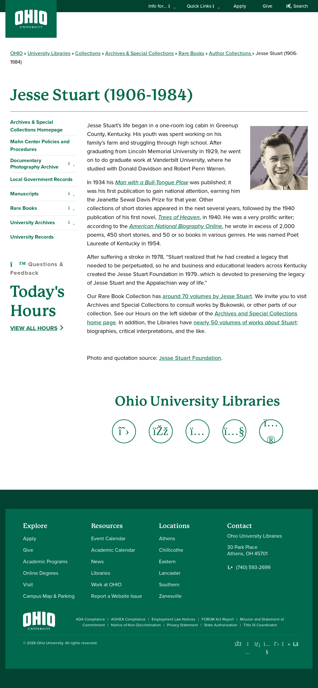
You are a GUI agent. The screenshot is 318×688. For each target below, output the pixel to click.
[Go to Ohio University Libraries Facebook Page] (160, 431)
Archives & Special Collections (139, 53)
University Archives (32, 222)
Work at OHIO (106, 584)
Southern (169, 584)
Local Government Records (41, 179)
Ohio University (50, 643)
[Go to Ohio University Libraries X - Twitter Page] (124, 431)
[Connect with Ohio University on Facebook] (238, 644)
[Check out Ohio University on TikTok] (286, 644)
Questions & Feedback (37, 268)
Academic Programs (45, 561)
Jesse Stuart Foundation (190, 358)
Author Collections (230, 53)
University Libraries (49, 53)
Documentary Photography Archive (34, 163)
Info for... (161, 6)
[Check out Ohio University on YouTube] (267, 648)
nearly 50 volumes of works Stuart (245, 322)
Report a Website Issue (116, 596)
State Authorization (220, 625)
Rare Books (191, 53)
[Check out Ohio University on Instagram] (248, 652)
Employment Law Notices (173, 619)
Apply (240, 6)
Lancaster (169, 573)
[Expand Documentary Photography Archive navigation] (71, 164)
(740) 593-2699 (253, 567)
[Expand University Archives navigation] (71, 223)
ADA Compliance (90, 619)
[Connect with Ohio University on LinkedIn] (257, 644)
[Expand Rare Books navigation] (71, 208)
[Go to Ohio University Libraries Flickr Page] (271, 431)
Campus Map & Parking (49, 596)
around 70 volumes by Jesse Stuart (207, 296)
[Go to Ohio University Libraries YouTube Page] (234, 431)
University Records (32, 237)
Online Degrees (40, 573)
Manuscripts (24, 193)
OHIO (16, 53)
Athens (167, 538)
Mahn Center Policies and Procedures (39, 145)
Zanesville (170, 596)
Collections (87, 53)
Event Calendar (108, 538)
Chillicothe (171, 550)
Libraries (100, 573)
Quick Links (203, 6)
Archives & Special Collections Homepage (36, 125)
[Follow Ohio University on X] (277, 644)
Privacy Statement (182, 625)
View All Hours (34, 328)
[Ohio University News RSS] (296, 644)
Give (267, 6)
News (97, 561)
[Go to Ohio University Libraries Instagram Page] (197, 431)
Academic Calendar (113, 550)
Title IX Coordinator (260, 625)
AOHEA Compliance (128, 619)
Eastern (167, 561)
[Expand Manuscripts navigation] (71, 194)
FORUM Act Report (218, 619)
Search (297, 6)
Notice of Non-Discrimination (136, 625)
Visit (28, 584)
